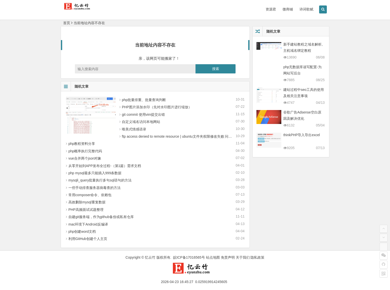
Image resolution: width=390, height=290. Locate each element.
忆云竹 (150, 257)
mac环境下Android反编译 (88, 224)
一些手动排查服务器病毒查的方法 (94, 188)
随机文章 (75, 86)
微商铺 (288, 9)
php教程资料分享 (81, 144)
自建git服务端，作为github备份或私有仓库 (101, 217)
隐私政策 (257, 257)
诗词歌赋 (306, 9)
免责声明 (228, 257)
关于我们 (243, 257)
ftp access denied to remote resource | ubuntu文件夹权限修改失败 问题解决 (180, 136)
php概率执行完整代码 (85, 151)
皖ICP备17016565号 (189, 257)
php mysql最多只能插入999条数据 (94, 173)
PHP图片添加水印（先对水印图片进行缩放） (157, 107)
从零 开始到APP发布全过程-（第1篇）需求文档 (104, 166)
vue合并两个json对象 (84, 158)
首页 (66, 23)
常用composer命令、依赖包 (89, 195)
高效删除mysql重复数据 (86, 202)
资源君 (271, 9)
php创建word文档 (82, 231)
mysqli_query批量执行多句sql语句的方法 (100, 180)
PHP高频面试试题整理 (85, 210)
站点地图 (213, 257)
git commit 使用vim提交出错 (143, 114)
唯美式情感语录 (134, 129)
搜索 (215, 69)
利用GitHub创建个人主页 (87, 239)
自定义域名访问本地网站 (141, 122)
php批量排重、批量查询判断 (144, 100)
